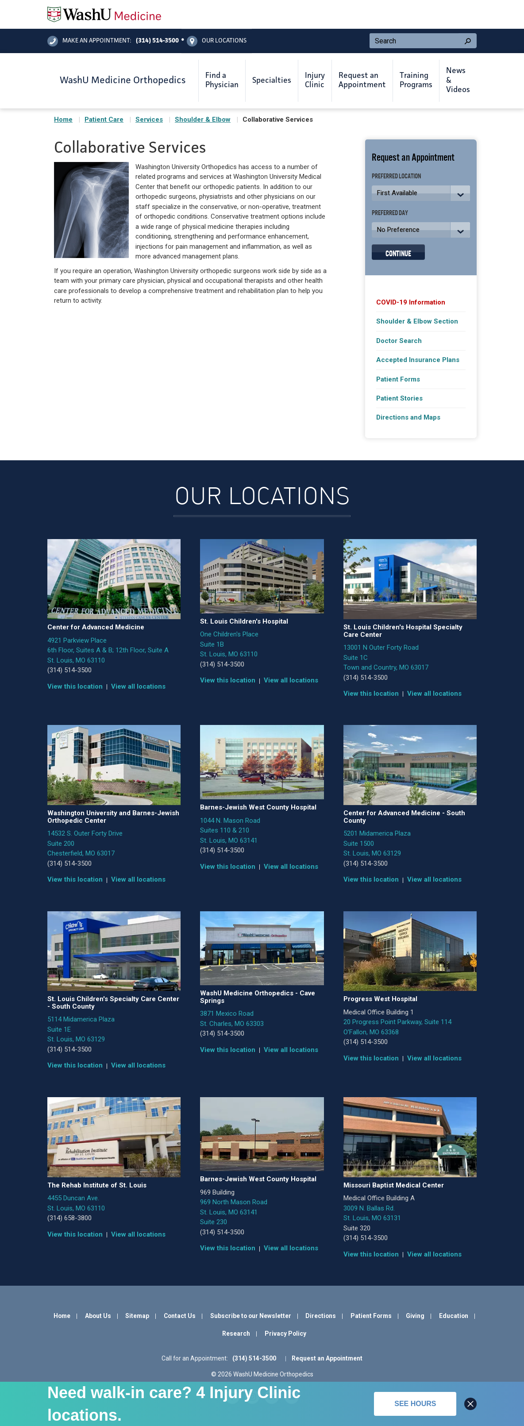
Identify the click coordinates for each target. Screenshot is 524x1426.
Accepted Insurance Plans (417, 360)
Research (236, 1333)
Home (63, 119)
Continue (398, 252)
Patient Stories (399, 398)
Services (149, 119)
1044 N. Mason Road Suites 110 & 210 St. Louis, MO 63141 (230, 830)
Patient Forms (398, 379)
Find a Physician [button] (222, 80)
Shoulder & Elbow (203, 119)
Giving (415, 1315)
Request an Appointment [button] (362, 80)
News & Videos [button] (458, 80)
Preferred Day (390, 212)
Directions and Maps (408, 417)
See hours (415, 1403)
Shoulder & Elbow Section (417, 321)
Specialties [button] (271, 81)
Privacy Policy (285, 1333)
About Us (98, 1315)
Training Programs (416, 80)
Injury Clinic (315, 80)
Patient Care (104, 119)
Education (453, 1315)
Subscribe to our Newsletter (250, 1315)
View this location (75, 686)
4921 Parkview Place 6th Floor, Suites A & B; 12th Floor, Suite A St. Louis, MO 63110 (108, 650)
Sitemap (137, 1315)
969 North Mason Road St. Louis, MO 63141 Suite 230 (233, 1212)
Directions (320, 1315)
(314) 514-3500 (69, 670)
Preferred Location (396, 175)
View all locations (138, 686)
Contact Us (180, 1315)
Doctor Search (399, 341)
